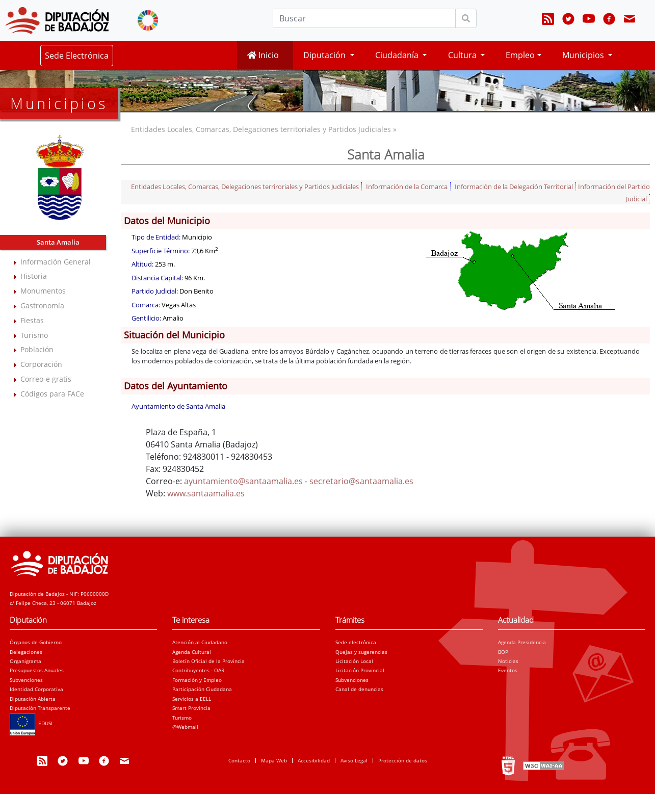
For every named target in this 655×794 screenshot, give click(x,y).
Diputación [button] (325, 55)
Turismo (34, 335)
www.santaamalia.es (206, 493)
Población (37, 349)
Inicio (263, 55)
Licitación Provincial (359, 670)
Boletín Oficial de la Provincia (208, 661)
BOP (503, 651)
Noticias (508, 661)
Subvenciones (26, 679)
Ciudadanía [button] (398, 55)
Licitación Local (354, 661)
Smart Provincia (191, 707)
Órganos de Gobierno (36, 642)
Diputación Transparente (40, 707)
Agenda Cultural (191, 651)
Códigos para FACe (52, 394)
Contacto (239, 760)
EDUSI (31, 723)
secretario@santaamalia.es (361, 481)
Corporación (41, 364)
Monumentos (43, 291)
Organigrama (25, 661)
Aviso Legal (354, 760)
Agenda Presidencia (522, 642)
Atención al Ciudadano (199, 642)
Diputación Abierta (33, 698)
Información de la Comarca (407, 186)
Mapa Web (274, 760)
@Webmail (185, 726)
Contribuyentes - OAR (198, 670)
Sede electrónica (355, 642)
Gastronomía (42, 305)
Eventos (507, 670)
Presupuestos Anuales (37, 670)
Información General (55, 262)
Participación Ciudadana (202, 689)
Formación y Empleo (197, 679)
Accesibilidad (314, 760)
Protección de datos (402, 760)
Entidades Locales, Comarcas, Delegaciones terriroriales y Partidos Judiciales (245, 186)
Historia (33, 276)
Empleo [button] (520, 55)
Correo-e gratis (45, 379)
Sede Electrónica (77, 55)
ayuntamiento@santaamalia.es (243, 481)
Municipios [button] (584, 55)
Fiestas (32, 320)
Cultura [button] (463, 55)
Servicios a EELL (191, 698)
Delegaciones (26, 651)
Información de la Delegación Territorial (514, 186)
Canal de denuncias (359, 689)
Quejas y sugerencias (361, 651)
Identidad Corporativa (36, 689)
